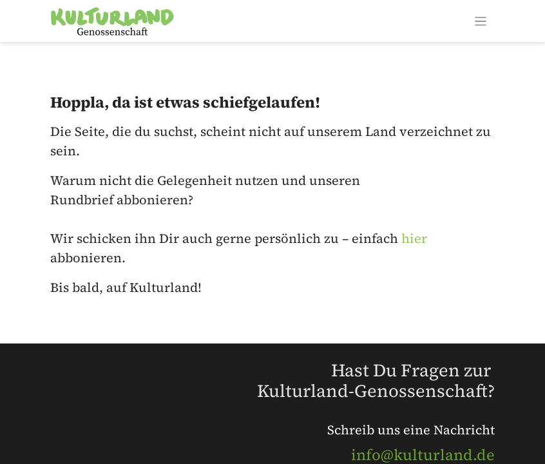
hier (414, 238)
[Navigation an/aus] (480, 20)
